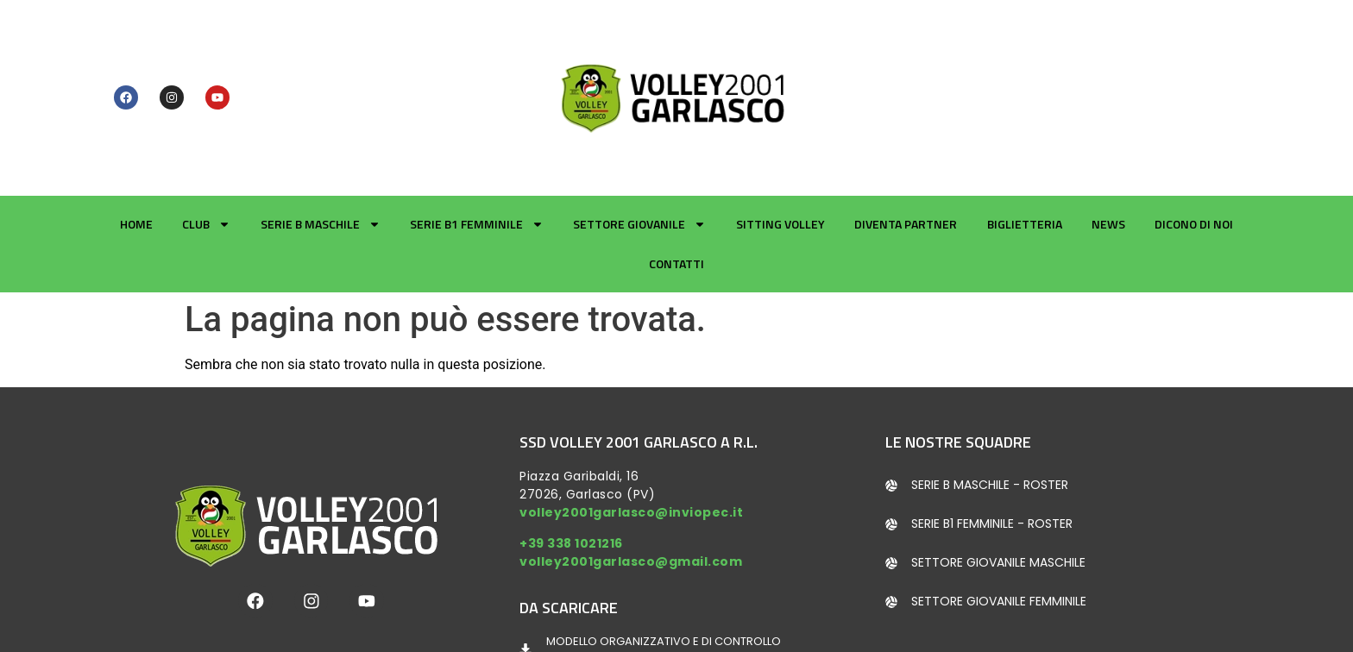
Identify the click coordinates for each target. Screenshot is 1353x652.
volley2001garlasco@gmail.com (630, 470)
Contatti (676, 173)
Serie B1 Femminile (477, 133)
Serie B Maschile (321, 133)
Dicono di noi (1194, 133)
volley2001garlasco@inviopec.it (631, 421)
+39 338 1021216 (571, 452)
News (1108, 133)
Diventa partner (905, 133)
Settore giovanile (639, 133)
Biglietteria (1024, 133)
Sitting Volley (780, 133)
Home (136, 133)
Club (206, 133)
